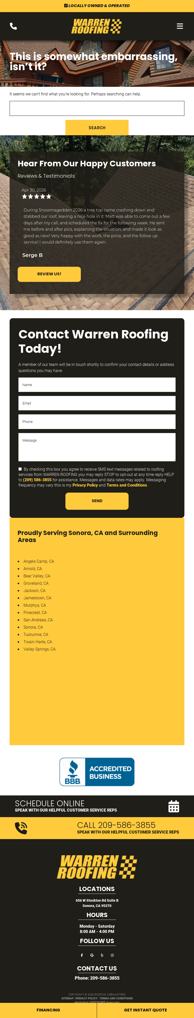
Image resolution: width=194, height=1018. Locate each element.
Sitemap (67, 998)
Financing (48, 1010)
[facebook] (82, 954)
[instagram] (112, 954)
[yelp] (102, 954)
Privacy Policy (85, 485)
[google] (92, 954)
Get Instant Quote (145, 1010)
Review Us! (49, 274)
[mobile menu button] (180, 26)
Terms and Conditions (127, 485)
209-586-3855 (104, 978)
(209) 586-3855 (37, 479)
